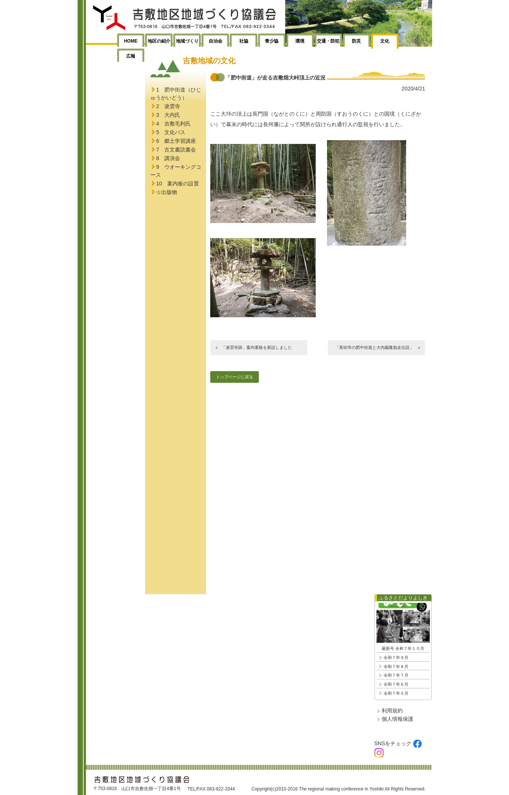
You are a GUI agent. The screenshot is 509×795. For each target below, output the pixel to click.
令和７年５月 (396, 693)
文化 (384, 41)
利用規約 (392, 711)
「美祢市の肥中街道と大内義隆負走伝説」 (374, 347)
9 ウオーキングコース (175, 171)
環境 (299, 41)
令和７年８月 (396, 666)
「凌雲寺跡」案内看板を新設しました (257, 347)
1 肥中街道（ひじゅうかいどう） (175, 94)
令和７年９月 (396, 657)
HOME (131, 41)
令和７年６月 (396, 684)
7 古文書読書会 (176, 150)
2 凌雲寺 (168, 106)
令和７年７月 (396, 675)
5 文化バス (170, 132)
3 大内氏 (168, 115)
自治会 (215, 41)
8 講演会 (168, 158)
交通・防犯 (328, 41)
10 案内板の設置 (177, 183)
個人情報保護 (397, 719)
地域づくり (187, 41)
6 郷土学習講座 (176, 141)
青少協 (271, 41)
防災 (356, 41)
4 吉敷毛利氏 (173, 124)
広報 (130, 56)
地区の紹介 (159, 41)
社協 (243, 41)
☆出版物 (166, 192)
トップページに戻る (234, 377)
